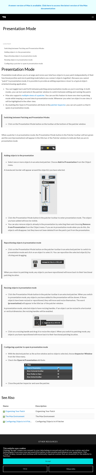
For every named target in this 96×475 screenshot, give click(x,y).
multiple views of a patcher (33, 95)
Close (25, 469)
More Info (70, 469)
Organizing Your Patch (15, 411)
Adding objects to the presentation (17, 52)
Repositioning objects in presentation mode (20, 56)
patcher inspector (58, 105)
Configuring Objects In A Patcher (19, 421)
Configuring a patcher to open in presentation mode (23, 64)
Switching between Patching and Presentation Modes (24, 48)
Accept (48, 461)
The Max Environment (14, 416)
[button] (93, 17)
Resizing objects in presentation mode (18, 60)
